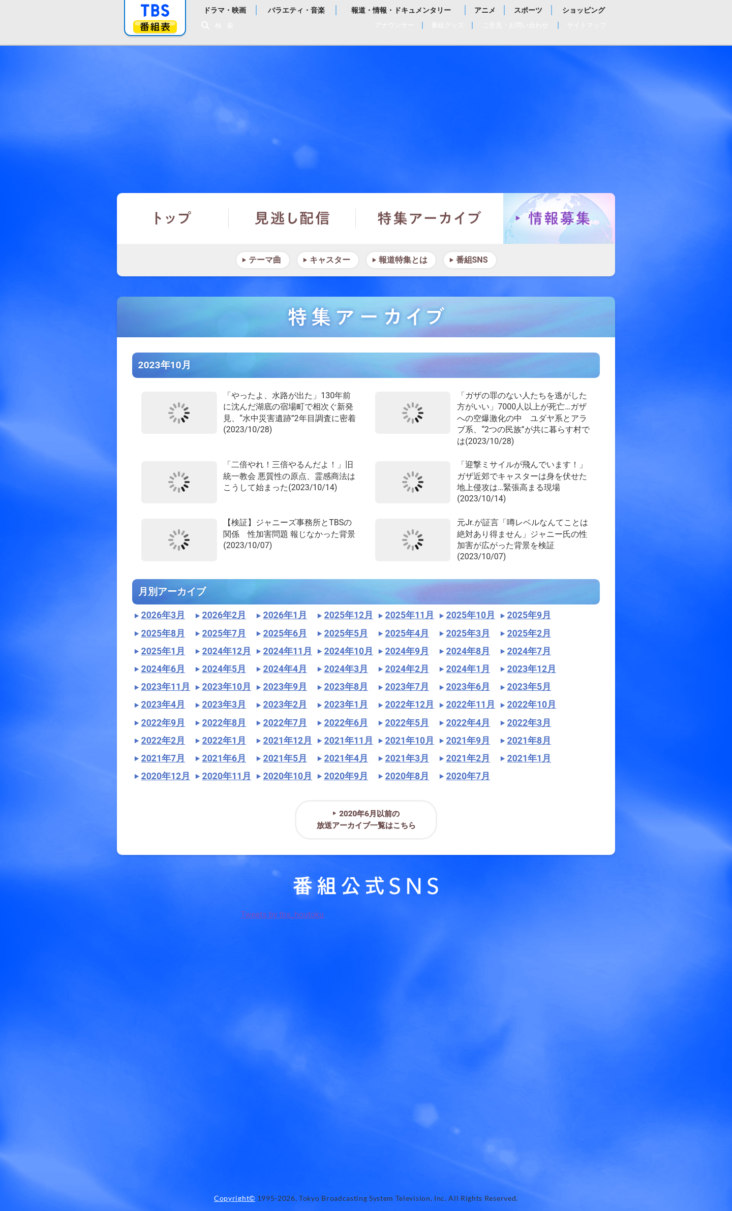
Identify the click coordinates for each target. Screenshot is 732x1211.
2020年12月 (166, 776)
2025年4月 (407, 633)
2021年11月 (349, 741)
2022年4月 (468, 723)
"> (179, 413)
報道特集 (366, 114)
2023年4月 (163, 704)
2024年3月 (346, 669)
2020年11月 (227, 776)
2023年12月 (532, 669)
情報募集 (559, 218)
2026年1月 (285, 615)
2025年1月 (163, 651)
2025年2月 (529, 633)
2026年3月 (163, 615)
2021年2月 (468, 758)
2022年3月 (529, 723)
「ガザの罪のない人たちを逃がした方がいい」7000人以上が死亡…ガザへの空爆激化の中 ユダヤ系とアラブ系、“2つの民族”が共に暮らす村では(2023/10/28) (523, 418)
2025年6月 (285, 633)
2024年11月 (288, 651)
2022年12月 (410, 704)
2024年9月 (407, 651)
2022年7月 (285, 723)
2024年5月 (224, 669)
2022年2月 (163, 741)
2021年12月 (288, 741)
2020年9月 (346, 776)
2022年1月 (224, 741)
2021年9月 (468, 741)
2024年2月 (407, 669)
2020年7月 (468, 776)
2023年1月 (346, 704)
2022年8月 (224, 723)
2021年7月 (163, 758)
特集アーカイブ (429, 218)
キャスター (330, 260)
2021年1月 (529, 758)
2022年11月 (471, 704)
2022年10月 (532, 704)
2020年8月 (407, 776)
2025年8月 (163, 633)
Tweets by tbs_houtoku (282, 914)
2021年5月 (285, 758)
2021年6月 (224, 758)
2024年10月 (349, 651)
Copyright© (234, 1198)
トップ (173, 218)
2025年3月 (468, 633)
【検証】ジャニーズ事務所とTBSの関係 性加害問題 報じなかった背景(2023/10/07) (289, 534)
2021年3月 (407, 758)
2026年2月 (224, 615)
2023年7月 (407, 687)
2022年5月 (407, 723)
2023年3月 (224, 704)
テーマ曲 (265, 260)
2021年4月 (346, 758)
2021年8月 (529, 741)
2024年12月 (227, 651)
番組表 (155, 26)
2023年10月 (227, 687)
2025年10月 (471, 615)
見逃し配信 (292, 218)
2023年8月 (346, 687)
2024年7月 (529, 651)
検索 (226, 25)
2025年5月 (346, 633)
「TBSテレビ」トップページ (155, 10)
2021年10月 (410, 741)
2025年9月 (529, 615)
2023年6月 (468, 687)
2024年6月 (163, 669)
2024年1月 (468, 669)
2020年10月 (288, 776)
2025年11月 (410, 615)
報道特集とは (403, 260)
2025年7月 (224, 633)
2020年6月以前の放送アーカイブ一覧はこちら (366, 819)
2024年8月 (468, 651)
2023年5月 (529, 687)
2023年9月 (285, 687)
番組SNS (472, 260)
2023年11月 (166, 687)
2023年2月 (285, 704)
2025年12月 (349, 615)
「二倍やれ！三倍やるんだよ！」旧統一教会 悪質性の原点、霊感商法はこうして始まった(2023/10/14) (289, 476)
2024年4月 (285, 669)
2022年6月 (346, 723)
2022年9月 (163, 723)
